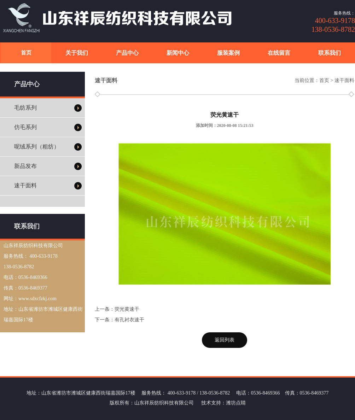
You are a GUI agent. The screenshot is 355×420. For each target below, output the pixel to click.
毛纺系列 (25, 108)
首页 (26, 53)
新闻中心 (178, 53)
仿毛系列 (25, 127)
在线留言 (279, 53)
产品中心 (127, 53)
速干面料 (25, 185)
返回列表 (224, 340)
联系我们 (329, 53)
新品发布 (25, 166)
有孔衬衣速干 (129, 319)
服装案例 (228, 53)
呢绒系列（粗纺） (36, 147)
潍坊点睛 (236, 403)
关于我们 (76, 53)
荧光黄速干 (127, 309)
